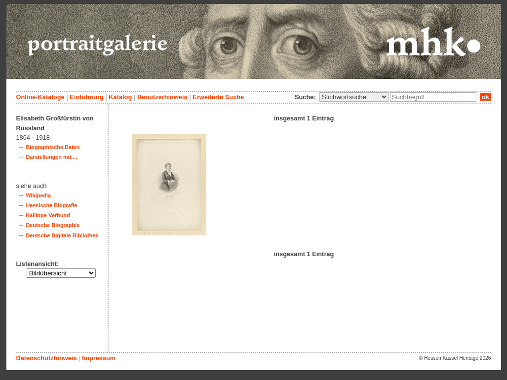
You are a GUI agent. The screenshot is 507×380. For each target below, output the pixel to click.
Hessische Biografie (51, 205)
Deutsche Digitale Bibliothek (62, 235)
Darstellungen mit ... (51, 157)
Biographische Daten (52, 147)
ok (485, 97)
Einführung (86, 97)
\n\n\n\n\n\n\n (354, 97)
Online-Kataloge (40, 97)
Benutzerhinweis (162, 97)
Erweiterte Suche (218, 97)
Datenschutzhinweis (46, 358)
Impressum (99, 358)
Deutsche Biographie (52, 225)
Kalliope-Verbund (48, 215)
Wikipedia (38, 195)
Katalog (120, 97)
